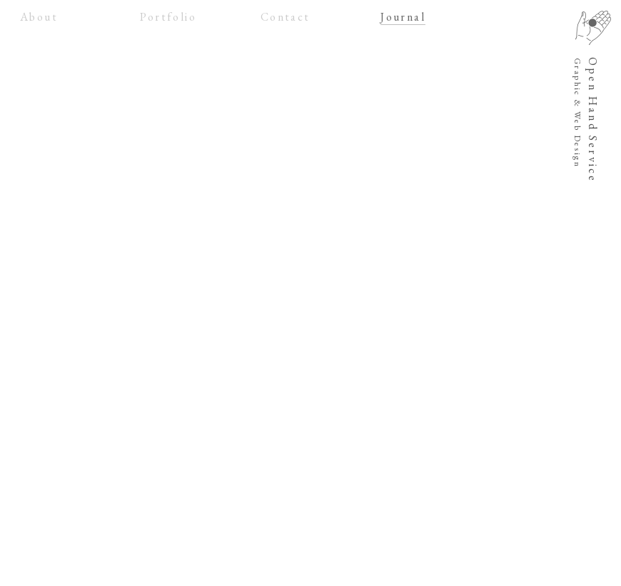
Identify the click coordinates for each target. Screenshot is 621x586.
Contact (285, 16)
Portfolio (168, 16)
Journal (402, 16)
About (39, 16)
